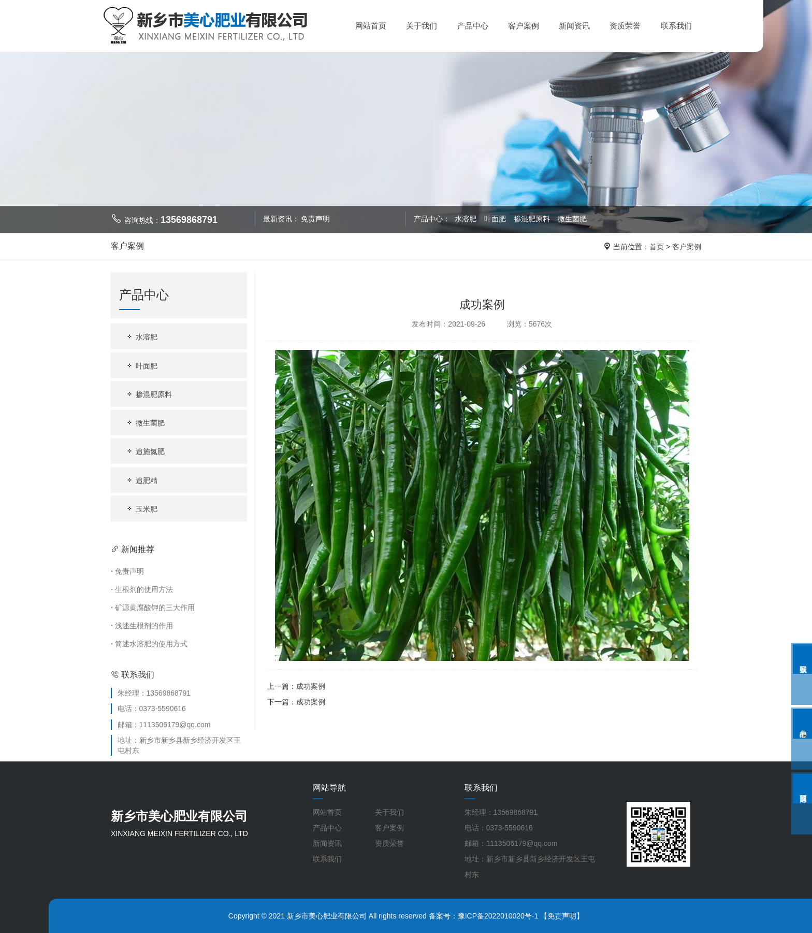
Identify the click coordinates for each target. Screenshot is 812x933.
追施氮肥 (145, 451)
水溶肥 (466, 219)
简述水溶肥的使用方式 (149, 644)
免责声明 (315, 219)
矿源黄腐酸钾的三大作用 (153, 607)
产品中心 (472, 25)
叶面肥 (496, 219)
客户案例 (523, 25)
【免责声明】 (562, 916)
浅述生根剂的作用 (142, 625)
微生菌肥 (572, 219)
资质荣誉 (625, 25)
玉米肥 (141, 508)
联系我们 (676, 25)
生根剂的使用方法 (142, 589)
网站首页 (370, 25)
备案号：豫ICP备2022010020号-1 (484, 916)
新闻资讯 (574, 25)
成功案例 (310, 686)
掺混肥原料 (533, 219)
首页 (656, 247)
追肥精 (141, 480)
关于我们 (421, 25)
